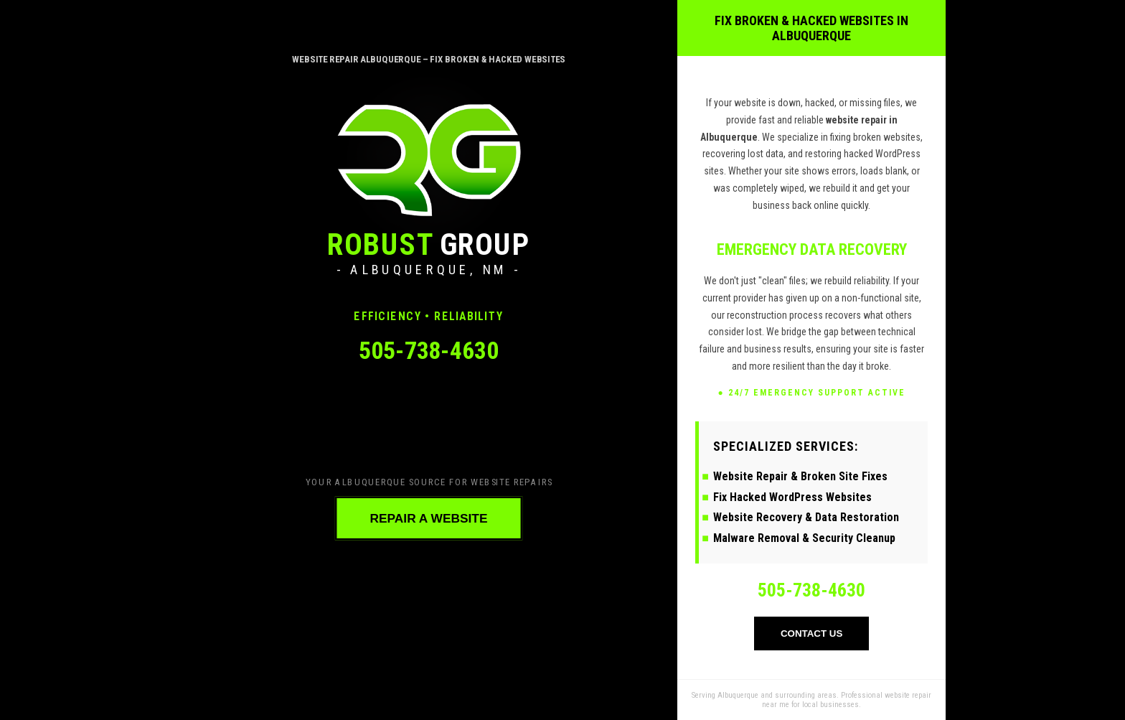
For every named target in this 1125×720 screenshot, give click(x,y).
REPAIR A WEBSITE (428, 518)
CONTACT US (811, 633)
